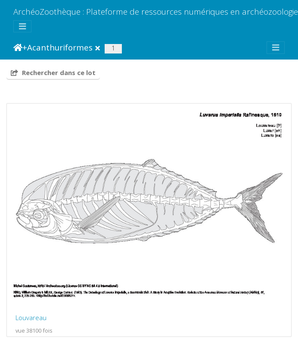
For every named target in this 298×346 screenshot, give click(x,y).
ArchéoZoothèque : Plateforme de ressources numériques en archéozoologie (155, 11)
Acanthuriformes (60, 47)
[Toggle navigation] (22, 26)
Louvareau (31, 317)
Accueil (17, 47)
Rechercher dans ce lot (53, 72)
